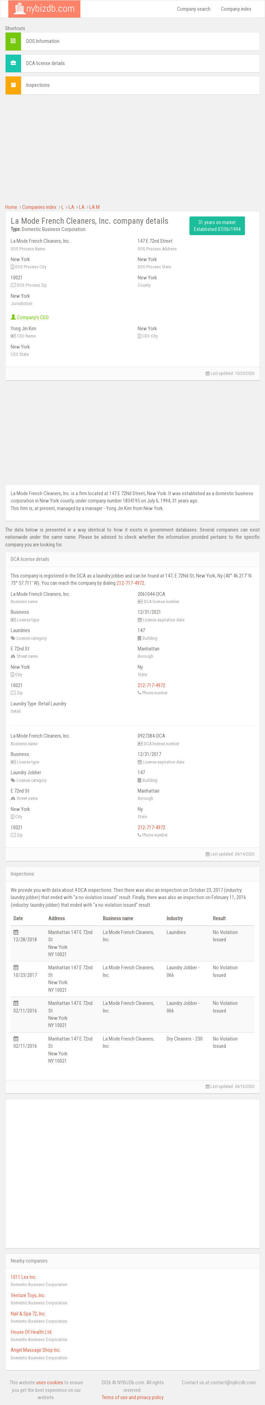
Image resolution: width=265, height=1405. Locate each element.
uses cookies (49, 1382)
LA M (94, 207)
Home (11, 207)
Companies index (39, 207)
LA (71, 207)
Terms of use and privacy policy (133, 1397)
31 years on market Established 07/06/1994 (217, 226)
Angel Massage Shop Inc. (36, 1350)
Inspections (38, 85)
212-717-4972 (130, 583)
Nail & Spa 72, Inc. (28, 1314)
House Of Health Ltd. (31, 1332)
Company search (193, 9)
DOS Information (42, 41)
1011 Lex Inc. (24, 1277)
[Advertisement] (132, 148)
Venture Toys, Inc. (28, 1295)
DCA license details (45, 63)
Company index (236, 9)
